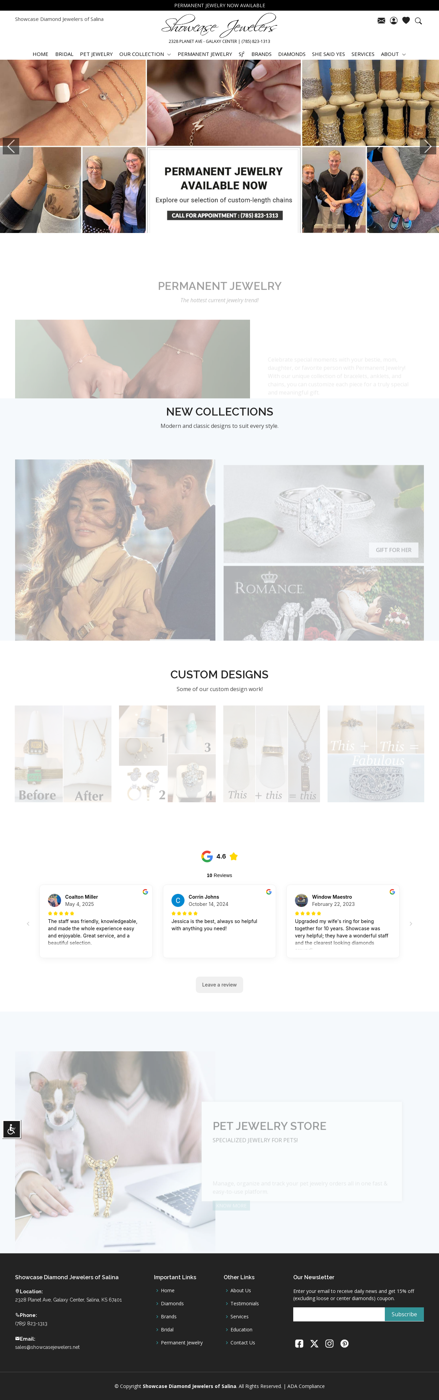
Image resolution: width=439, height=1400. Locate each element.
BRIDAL (64, 53)
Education (241, 1329)
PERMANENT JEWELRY (205, 53)
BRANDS (261, 53)
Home (168, 1290)
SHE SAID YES (328, 53)
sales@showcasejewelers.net (47, 1347)
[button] (11, 146)
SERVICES (363, 53)
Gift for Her (394, 559)
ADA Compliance (306, 1386)
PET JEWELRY (96, 53)
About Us (240, 1290)
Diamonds (172, 1303)
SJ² (242, 53)
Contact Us (242, 1342)
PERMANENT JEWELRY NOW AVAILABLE (219, 5)
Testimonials (244, 1303)
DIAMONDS (292, 53)
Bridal (167, 1329)
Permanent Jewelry (182, 1342)
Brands (169, 1316)
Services (239, 1316)
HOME (40, 53)
